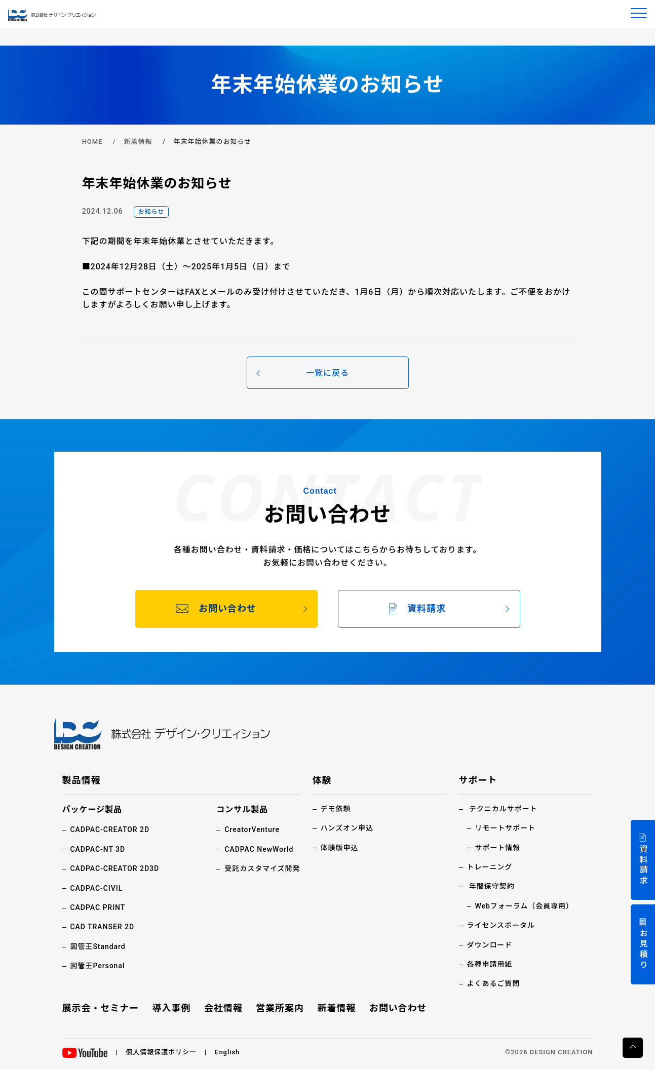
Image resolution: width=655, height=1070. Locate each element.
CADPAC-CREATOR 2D (110, 829)
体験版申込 (340, 848)
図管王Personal (97, 966)
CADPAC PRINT (98, 907)
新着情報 (138, 141)
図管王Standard (98, 946)
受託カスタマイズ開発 (262, 868)
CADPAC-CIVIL (96, 888)
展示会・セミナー (100, 1008)
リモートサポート (505, 828)
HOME (92, 141)
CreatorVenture (252, 829)
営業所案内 (280, 1008)
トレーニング (490, 867)
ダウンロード (490, 945)
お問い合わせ (398, 1008)
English (227, 1052)
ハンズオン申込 (347, 828)
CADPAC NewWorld (258, 849)
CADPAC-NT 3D (98, 849)
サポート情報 (498, 848)
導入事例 (171, 1008)
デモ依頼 (336, 809)
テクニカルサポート (503, 809)
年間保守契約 (492, 886)
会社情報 (223, 1008)
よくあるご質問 (493, 983)
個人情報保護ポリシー (161, 1052)
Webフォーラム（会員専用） (524, 906)
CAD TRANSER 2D (102, 927)
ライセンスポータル (501, 925)
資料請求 (643, 865)
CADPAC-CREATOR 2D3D (115, 868)
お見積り (643, 950)
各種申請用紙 (490, 964)
